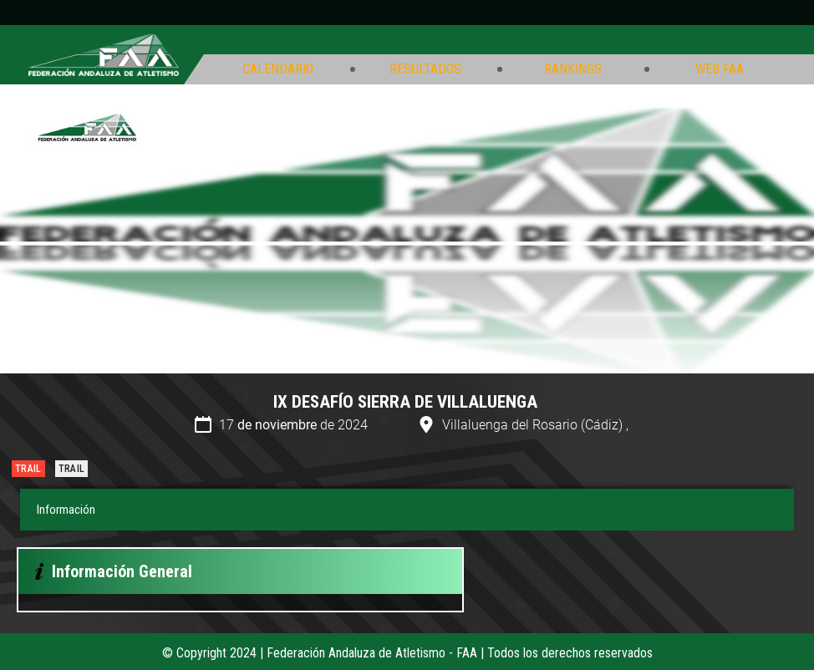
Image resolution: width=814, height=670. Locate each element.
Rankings (573, 69)
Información (66, 509)
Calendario (277, 69)
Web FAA (719, 69)
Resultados (425, 69)
